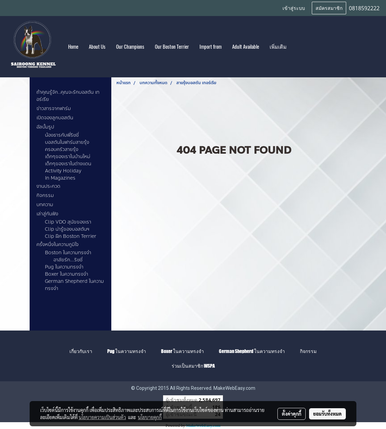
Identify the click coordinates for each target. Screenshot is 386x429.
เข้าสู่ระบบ (294, 7)
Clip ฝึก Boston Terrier (70, 236)
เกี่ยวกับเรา (80, 351)
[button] (298, 46)
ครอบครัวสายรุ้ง (61, 149)
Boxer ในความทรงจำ (66, 274)
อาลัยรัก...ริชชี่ (67, 259)
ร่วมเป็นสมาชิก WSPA (193, 365)
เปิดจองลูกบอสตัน (54, 117)
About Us (97, 46)
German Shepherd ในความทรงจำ (74, 285)
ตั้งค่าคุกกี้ (291, 414)
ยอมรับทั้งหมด (327, 414)
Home (73, 46)
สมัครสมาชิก (329, 7)
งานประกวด (48, 186)
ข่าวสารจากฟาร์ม (53, 108)
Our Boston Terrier (172, 46)
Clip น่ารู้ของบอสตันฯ (67, 229)
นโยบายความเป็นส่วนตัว (102, 417)
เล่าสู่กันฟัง (47, 213)
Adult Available (245, 46)
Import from (210, 46)
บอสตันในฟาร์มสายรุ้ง (67, 142)
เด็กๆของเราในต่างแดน (68, 163)
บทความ (44, 204)
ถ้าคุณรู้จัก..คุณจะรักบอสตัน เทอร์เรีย (67, 96)
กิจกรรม (45, 195)
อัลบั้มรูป (45, 127)
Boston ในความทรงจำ (68, 252)
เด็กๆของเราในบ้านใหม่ (67, 156)
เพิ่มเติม (278, 46)
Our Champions (130, 46)
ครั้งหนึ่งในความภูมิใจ (57, 244)
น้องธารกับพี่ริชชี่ (62, 135)
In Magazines (60, 178)
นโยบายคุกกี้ (150, 417)
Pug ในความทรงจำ (64, 267)
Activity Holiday (63, 170)
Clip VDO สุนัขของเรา (68, 222)
